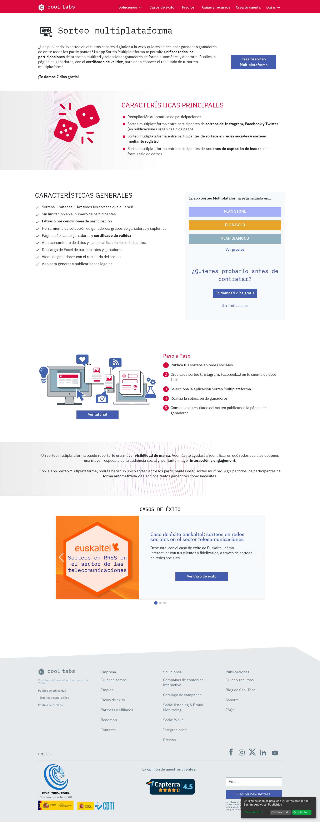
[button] (61, 557)
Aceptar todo (301, 812)
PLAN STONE (235, 211)
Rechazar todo (280, 812)
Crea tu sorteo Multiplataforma (254, 62)
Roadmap (109, 720)
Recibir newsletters (253, 794)
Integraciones (175, 730)
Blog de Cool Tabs (240, 690)
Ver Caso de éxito (201, 576)
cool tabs (56, 7)
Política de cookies (50, 705)
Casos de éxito (161, 7)
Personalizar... (253, 812)
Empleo (107, 690)
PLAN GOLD (235, 225)
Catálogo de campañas (182, 695)
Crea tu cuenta (248, 7)
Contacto (108, 730)
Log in (273, 7)
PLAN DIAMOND (235, 239)
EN (40, 754)
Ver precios (235, 250)
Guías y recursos (216, 7)
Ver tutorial (97, 415)
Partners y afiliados (117, 710)
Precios (188, 7)
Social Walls (173, 720)
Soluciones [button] (130, 7)
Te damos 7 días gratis (235, 293)
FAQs (230, 710)
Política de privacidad (52, 690)
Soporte (232, 700)
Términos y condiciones (53, 697)
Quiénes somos (114, 680)
